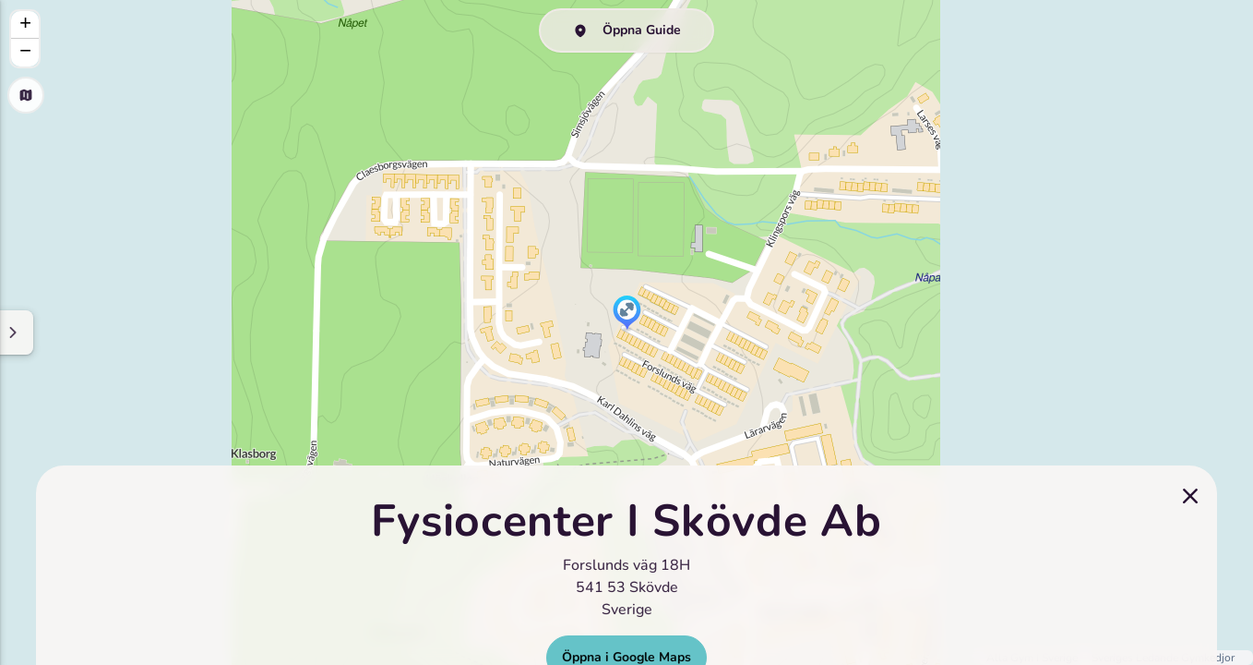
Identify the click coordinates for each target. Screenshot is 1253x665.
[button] (627, 314)
